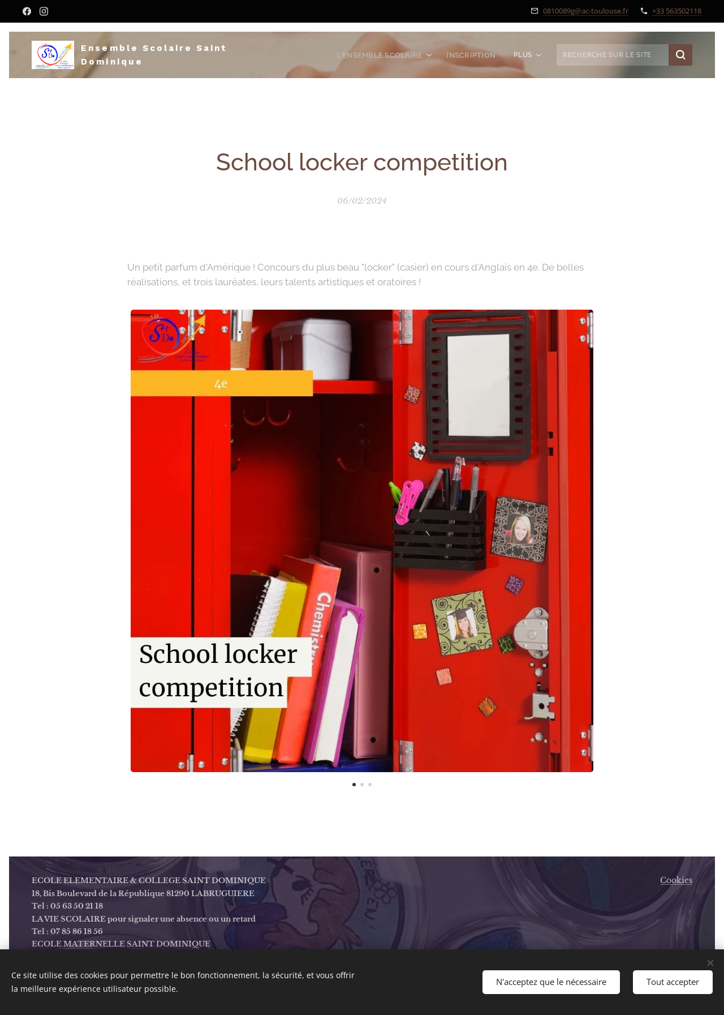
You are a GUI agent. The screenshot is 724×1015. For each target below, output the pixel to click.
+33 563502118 (676, 11)
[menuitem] (391, 55)
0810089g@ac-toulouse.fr (585, 11)
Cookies (676, 880)
